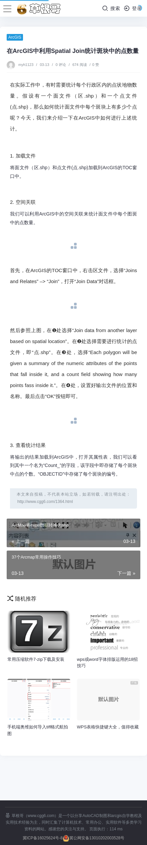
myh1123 (26, 65)
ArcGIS (14, 37)
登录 (133, 8)
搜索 (111, 8)
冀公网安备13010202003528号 (96, 838)
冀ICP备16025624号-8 (43, 838)
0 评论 (61, 65)
